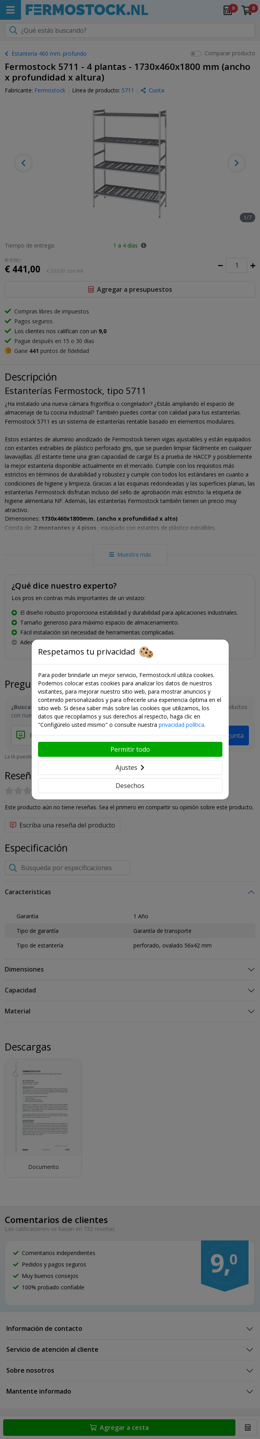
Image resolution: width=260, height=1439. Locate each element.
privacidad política (181, 724)
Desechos (130, 785)
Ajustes (130, 767)
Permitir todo (130, 749)
